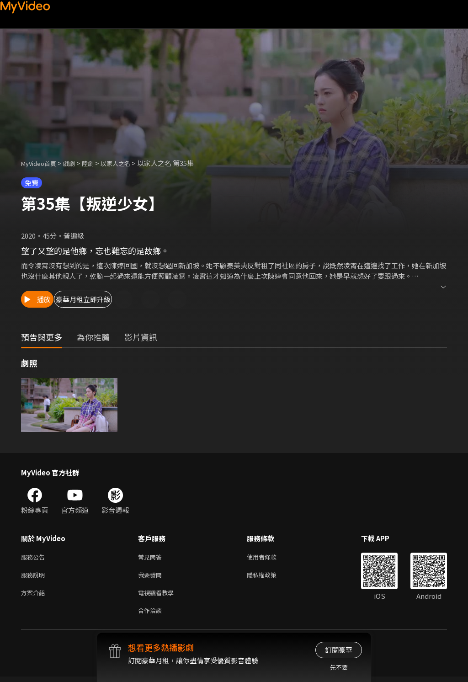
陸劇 (97, 163)
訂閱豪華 (338, 650)
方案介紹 (34, 596)
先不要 (339, 667)
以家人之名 (128, 163)
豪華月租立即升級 (119, 299)
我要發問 (151, 576)
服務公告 (34, 557)
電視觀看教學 (158, 596)
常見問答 (151, 557)
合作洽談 (151, 615)
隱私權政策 (269, 576)
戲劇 (76, 163)
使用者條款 (269, 557)
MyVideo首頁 (42, 163)
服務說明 (34, 576)
